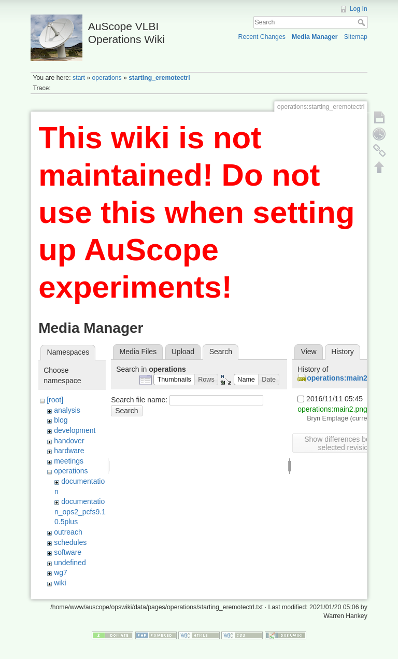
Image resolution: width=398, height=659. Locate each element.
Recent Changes (262, 36)
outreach (68, 532)
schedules (70, 542)
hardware (69, 450)
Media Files (138, 351)
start (79, 77)
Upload (183, 351)
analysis (67, 410)
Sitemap (355, 36)
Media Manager (315, 36)
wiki (60, 583)
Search (362, 22)
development (74, 430)
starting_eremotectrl (159, 77)
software (67, 552)
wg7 (60, 572)
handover (69, 441)
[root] (55, 400)
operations (106, 77)
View (309, 351)
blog (60, 420)
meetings (68, 461)
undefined (70, 562)
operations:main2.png (344, 378)
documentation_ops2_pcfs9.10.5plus (80, 511)
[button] (174, 380)
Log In (358, 8)
